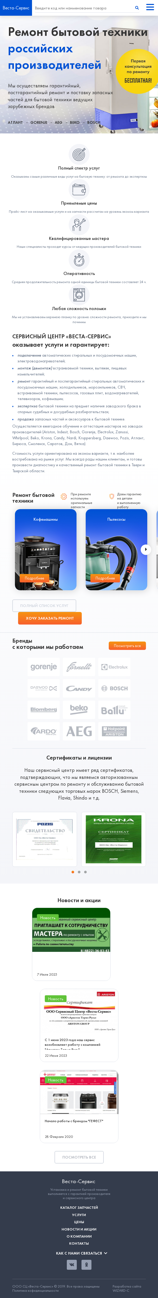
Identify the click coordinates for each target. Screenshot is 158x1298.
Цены (79, 1222)
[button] (73, 872)
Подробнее (34, 578)
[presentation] (146, 549)
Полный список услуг (44, 605)
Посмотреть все (127, 645)
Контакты (79, 1243)
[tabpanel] (79, 74)
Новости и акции (79, 1229)
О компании (79, 1236)
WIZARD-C (121, 1290)
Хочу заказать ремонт (50, 618)
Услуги (79, 1215)
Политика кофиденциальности (35, 1291)
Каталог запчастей (79, 1207)
